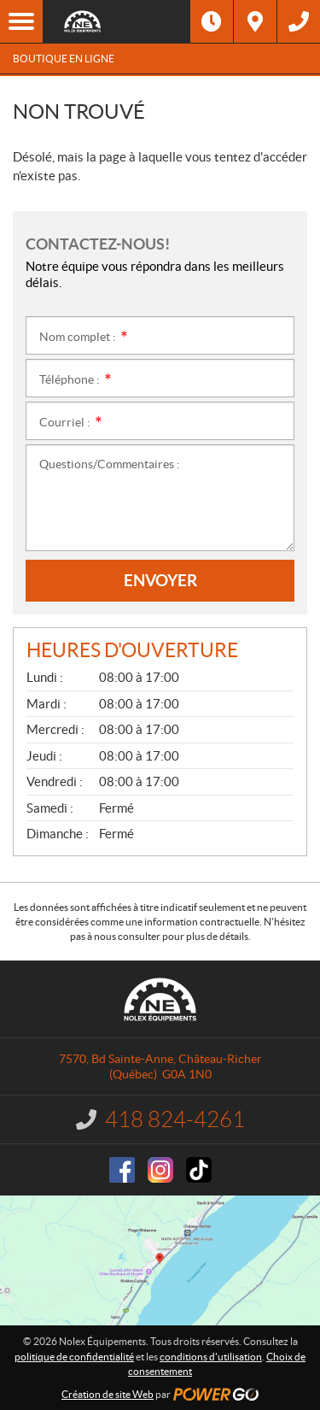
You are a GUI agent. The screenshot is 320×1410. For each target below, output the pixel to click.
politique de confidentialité (74, 1356)
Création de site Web (107, 1394)
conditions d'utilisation (211, 1356)
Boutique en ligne (63, 58)
